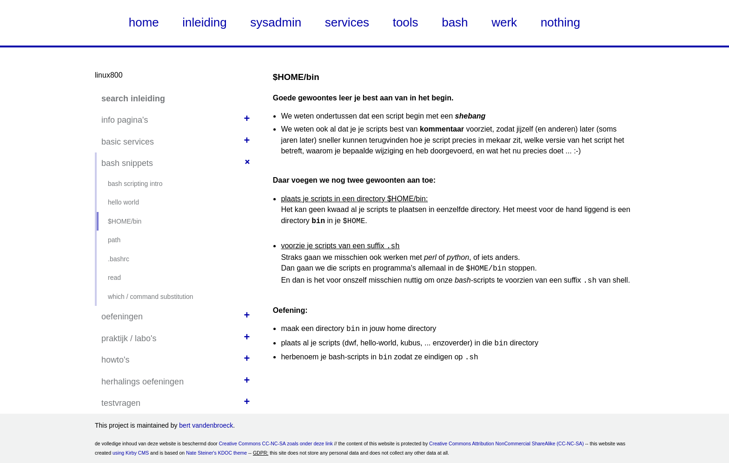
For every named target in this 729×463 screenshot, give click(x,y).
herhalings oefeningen (142, 381)
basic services (127, 141)
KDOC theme (232, 453)
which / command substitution (150, 296)
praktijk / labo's (129, 338)
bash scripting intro (135, 183)
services (347, 22)
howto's (115, 359)
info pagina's (124, 120)
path (114, 240)
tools (405, 22)
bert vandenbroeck (206, 425)
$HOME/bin (124, 221)
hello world (123, 202)
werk (504, 22)
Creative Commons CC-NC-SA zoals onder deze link (276, 443)
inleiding (204, 22)
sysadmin (275, 22)
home (144, 22)
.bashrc (118, 259)
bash (455, 22)
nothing (560, 22)
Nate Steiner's (201, 453)
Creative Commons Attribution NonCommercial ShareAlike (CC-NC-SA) (506, 443)
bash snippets (127, 163)
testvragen (120, 403)
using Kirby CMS (131, 453)
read (114, 277)
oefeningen (122, 316)
